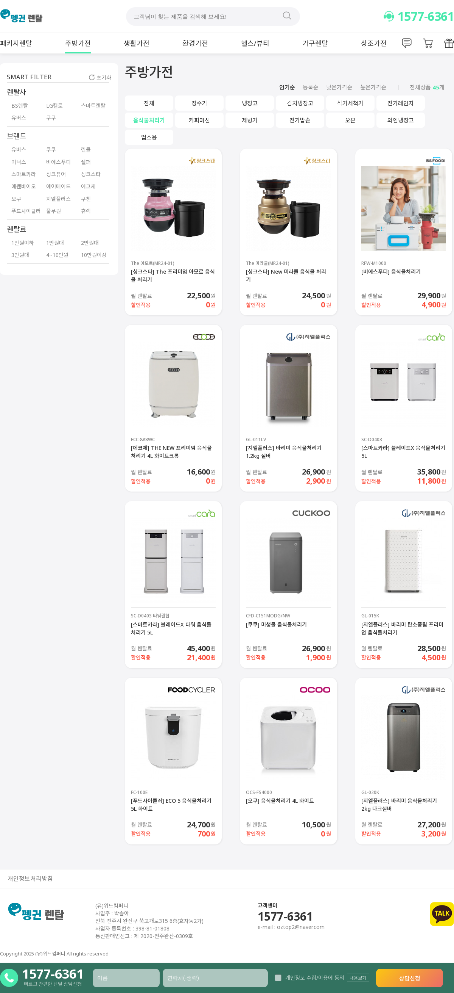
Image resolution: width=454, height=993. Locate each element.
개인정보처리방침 (30, 878)
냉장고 (250, 103)
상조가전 (374, 43)
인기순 (287, 87)
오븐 (350, 120)
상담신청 (409, 978)
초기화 (100, 77)
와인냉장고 (400, 120)
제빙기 (250, 120)
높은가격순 (373, 87)
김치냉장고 (300, 103)
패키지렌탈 (16, 43)
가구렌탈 (315, 43)
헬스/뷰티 (255, 43)
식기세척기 (350, 103)
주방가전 (78, 43)
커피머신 (199, 120)
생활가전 (136, 43)
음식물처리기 (149, 120)
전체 (149, 103)
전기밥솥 (300, 120)
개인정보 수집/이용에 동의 (309, 977)
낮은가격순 (339, 87)
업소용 (149, 137)
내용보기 (358, 978)
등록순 (311, 87)
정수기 (199, 103)
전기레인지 (400, 103)
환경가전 (195, 43)
